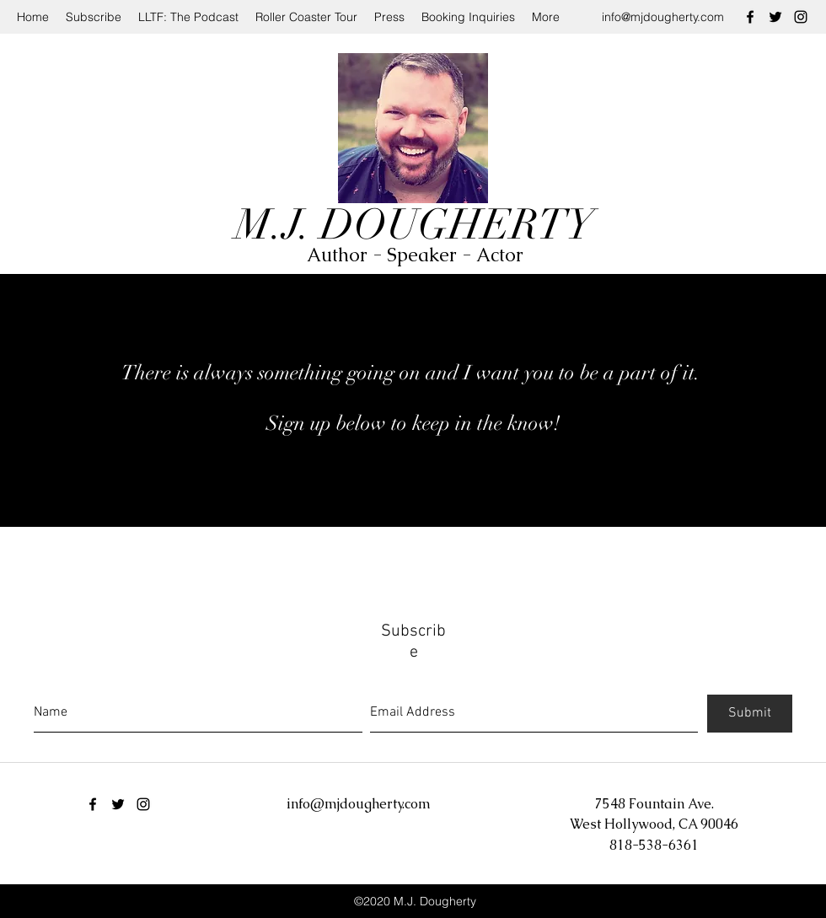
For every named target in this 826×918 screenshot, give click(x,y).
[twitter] (775, 16)
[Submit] (749, 714)
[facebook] (750, 16)
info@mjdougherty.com (663, 16)
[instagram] (800, 16)
